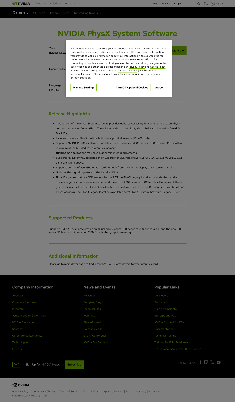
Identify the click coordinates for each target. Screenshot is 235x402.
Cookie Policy (157, 66)
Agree (159, 87)
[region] (119, 68)
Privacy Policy (137, 66)
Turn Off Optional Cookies (132, 87)
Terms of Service (127, 70)
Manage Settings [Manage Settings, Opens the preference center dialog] (83, 87)
